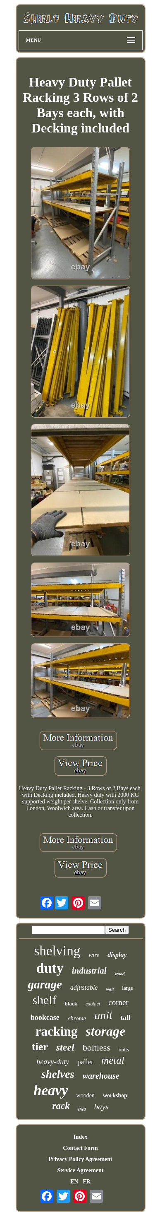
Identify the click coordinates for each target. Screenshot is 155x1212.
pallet (85, 1062)
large (127, 988)
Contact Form (80, 1148)
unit (103, 1015)
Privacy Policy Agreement (80, 1159)
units (124, 1049)
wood (120, 973)
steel (65, 1047)
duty (49, 968)
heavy (50, 1090)
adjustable (84, 987)
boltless (96, 1047)
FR (87, 1181)
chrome (77, 1018)
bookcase (45, 1017)
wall (110, 988)
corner (118, 1002)
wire (93, 955)
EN (74, 1181)
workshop (115, 1095)
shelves (57, 1074)
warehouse (101, 1075)
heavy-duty (52, 1062)
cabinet (93, 1004)
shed (82, 1109)
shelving (57, 950)
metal (112, 1060)
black (71, 1003)
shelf (44, 1000)
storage (105, 1031)
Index (80, 1137)
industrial (89, 971)
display (116, 954)
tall (126, 1018)
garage (45, 984)
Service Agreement (80, 1170)
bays (101, 1106)
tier (40, 1047)
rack (61, 1106)
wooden (85, 1095)
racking (57, 1031)
